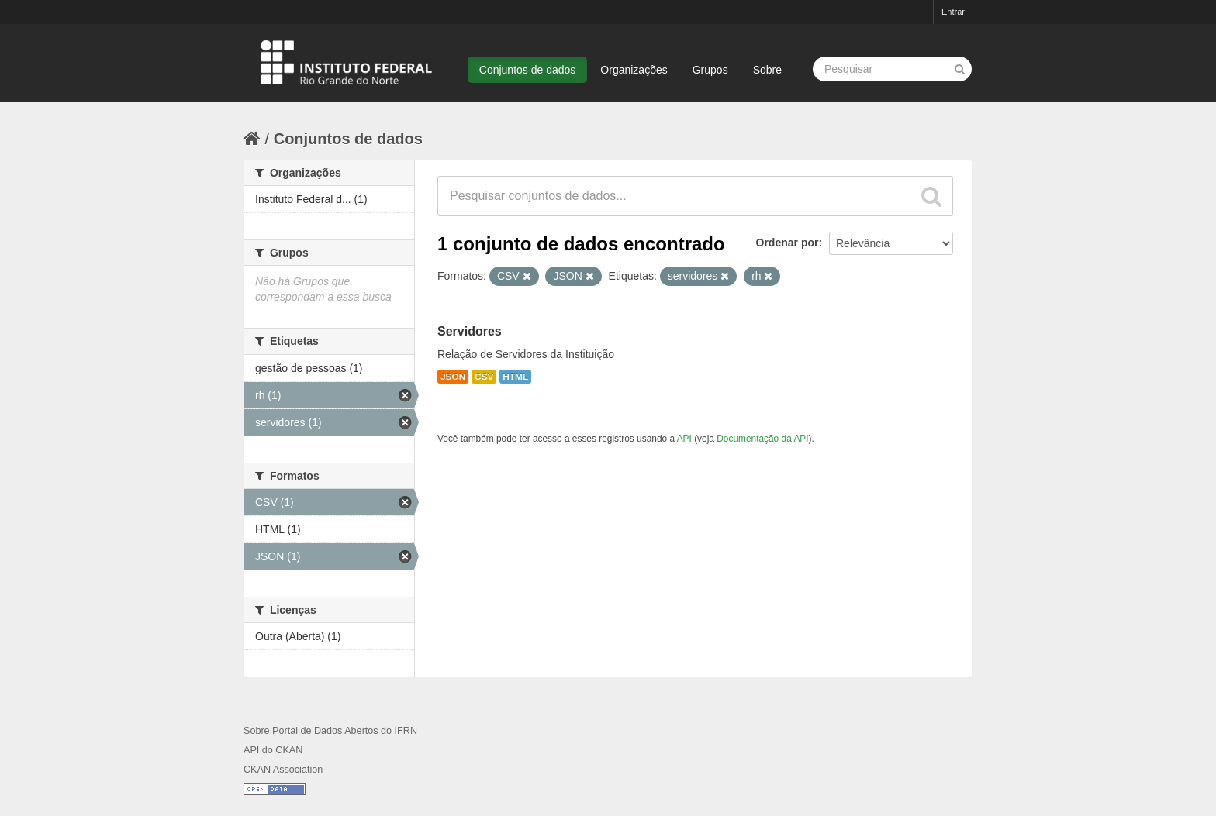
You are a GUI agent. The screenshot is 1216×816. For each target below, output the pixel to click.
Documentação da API (762, 438)
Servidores (469, 331)
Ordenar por (787, 242)
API (684, 438)
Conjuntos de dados (527, 70)
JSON (452, 376)
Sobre (767, 70)
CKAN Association (283, 769)
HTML (515, 376)
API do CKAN (273, 750)
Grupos (710, 70)
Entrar (953, 11)
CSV (484, 376)
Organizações (633, 70)
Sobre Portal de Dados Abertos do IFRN (330, 730)
